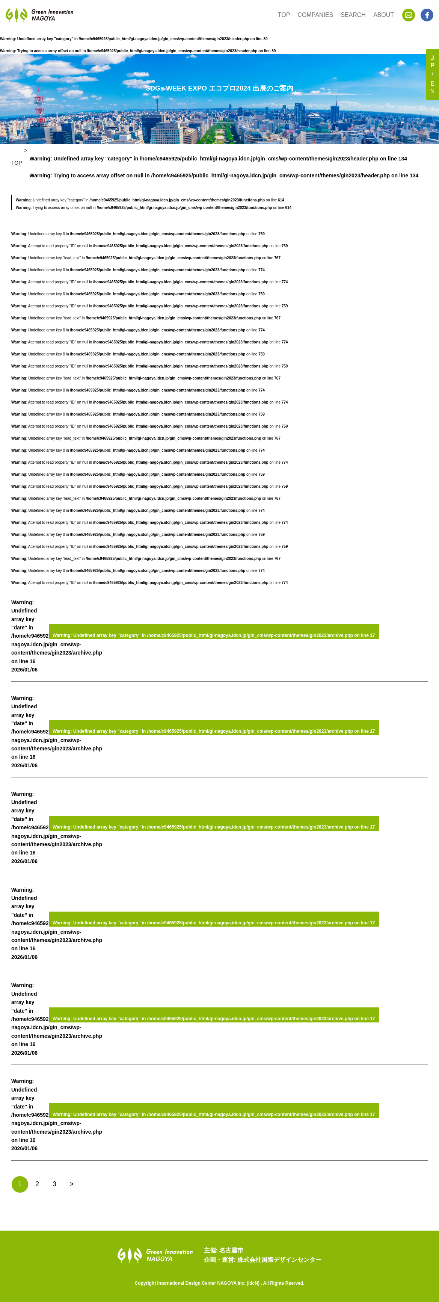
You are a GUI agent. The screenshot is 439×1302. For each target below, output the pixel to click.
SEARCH (353, 15)
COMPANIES (315, 15)
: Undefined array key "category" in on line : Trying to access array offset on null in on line (224, 167)
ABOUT (383, 15)
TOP (284, 15)
